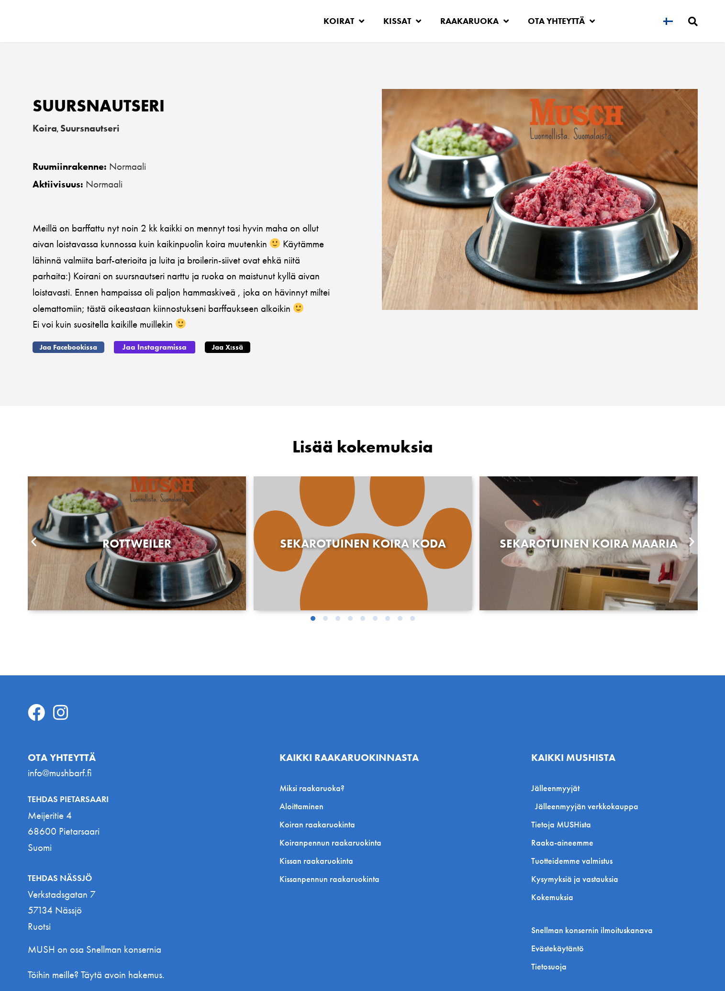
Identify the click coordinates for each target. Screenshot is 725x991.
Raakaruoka (474, 21)
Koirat (343, 21)
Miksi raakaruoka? (312, 787)
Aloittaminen (301, 805)
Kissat (402, 21)
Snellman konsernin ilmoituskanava (592, 929)
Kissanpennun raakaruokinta (329, 877)
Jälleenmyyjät (557, 787)
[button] (68, 346)
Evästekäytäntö (557, 947)
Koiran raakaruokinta (317, 823)
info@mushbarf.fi (60, 771)
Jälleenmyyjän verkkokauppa (586, 805)
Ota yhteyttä (561, 21)
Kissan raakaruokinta (316, 859)
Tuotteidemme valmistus (572, 859)
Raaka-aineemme (562, 841)
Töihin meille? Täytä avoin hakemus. (96, 973)
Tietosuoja (549, 965)
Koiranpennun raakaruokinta (330, 841)
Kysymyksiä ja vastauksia (574, 877)
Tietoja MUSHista (561, 823)
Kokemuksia (552, 896)
